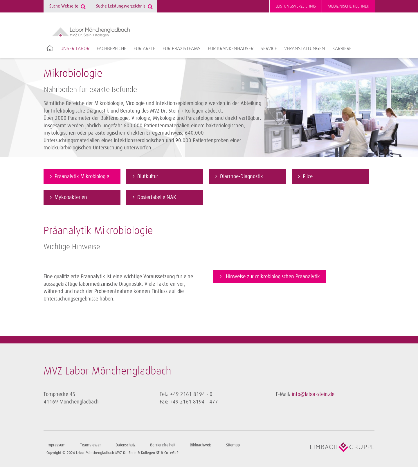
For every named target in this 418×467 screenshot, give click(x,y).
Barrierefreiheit (162, 445)
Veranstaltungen (304, 48)
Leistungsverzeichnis (295, 6)
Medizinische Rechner (348, 6)
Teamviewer (90, 445)
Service (269, 48)
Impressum (56, 445)
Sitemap (233, 445)
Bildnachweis (201, 445)
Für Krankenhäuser (230, 48)
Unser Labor (74, 48)
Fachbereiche (111, 48)
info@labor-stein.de (313, 394)
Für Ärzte (144, 48)
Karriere (342, 48)
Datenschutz (126, 445)
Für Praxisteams (182, 48)
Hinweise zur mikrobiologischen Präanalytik (272, 276)
